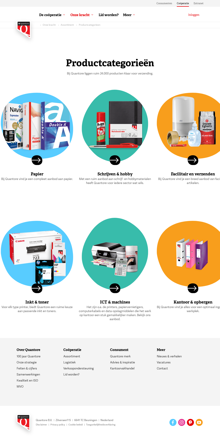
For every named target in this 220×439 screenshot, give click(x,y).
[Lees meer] (37, 160)
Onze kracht (80, 15)
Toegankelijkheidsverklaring (100, 424)
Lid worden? (109, 15)
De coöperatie (50, 15)
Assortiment (67, 24)
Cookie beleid (75, 424)
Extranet (199, 3)
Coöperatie (183, 3)
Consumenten (164, 3)
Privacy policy (57, 424)
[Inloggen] (194, 15)
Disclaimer (41, 424)
